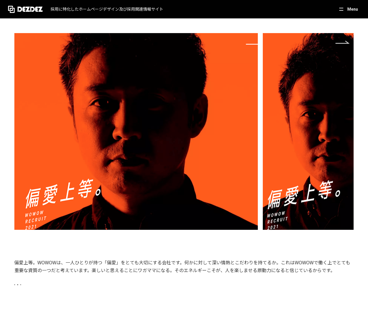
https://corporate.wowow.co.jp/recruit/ (54, 250)
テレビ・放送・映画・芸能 (44, 290)
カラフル (166, 290)
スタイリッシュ (106, 290)
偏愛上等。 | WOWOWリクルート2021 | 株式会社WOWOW (86, 241)
